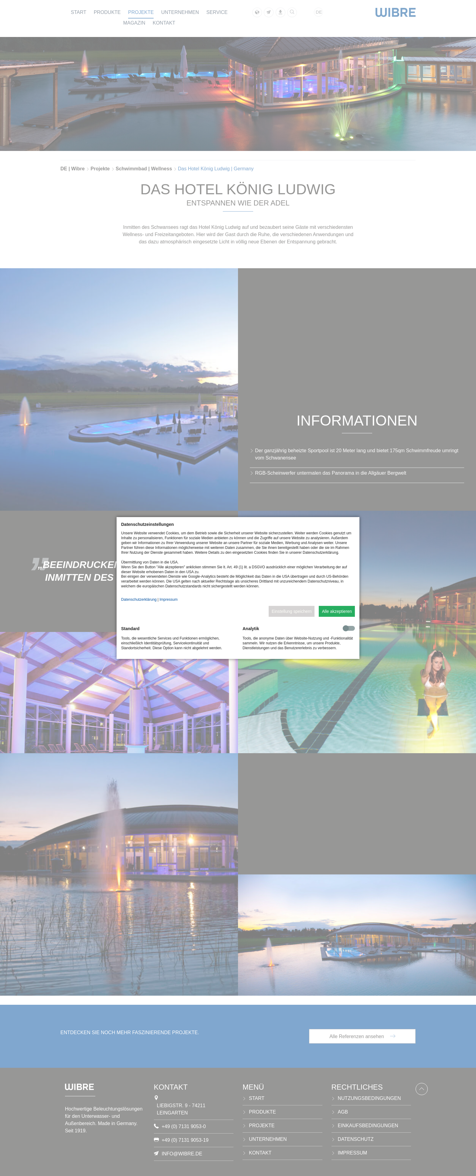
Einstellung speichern (292, 611)
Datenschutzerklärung (139, 599)
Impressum (169, 599)
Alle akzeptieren (337, 611)
